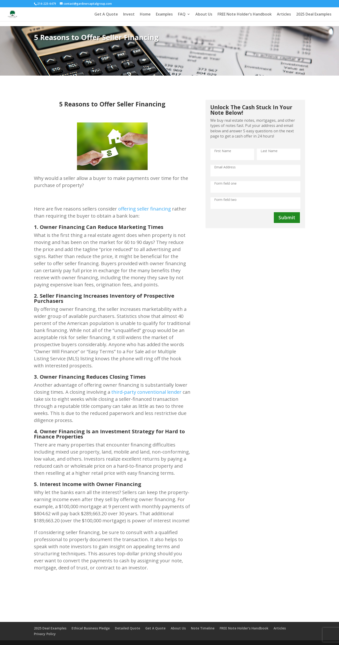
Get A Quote (106, 14)
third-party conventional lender (146, 392)
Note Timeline (202, 628)
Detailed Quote (127, 628)
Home (145, 14)
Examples (164, 14)
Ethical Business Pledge (91, 628)
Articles (284, 14)
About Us (203, 14)
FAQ (182, 14)
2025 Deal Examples (313, 14)
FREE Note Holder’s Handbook (245, 14)
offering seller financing (144, 209)
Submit (286, 217)
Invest (129, 14)
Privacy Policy (45, 634)
